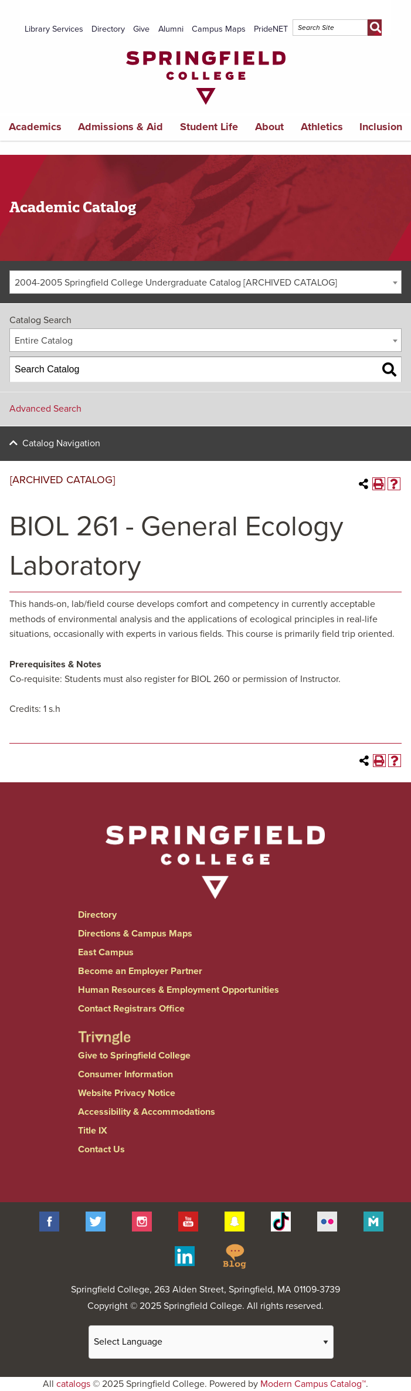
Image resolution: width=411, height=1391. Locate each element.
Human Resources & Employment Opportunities (178, 990)
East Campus (106, 952)
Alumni (171, 29)
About (269, 126)
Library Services (54, 29)
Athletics (322, 126)
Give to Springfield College (134, 1055)
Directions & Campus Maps (135, 933)
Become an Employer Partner (140, 971)
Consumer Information (125, 1074)
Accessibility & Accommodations (146, 1112)
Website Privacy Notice (126, 1093)
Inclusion (380, 126)
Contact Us (101, 1149)
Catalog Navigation (61, 443)
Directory (108, 29)
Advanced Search (45, 409)
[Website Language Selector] (211, 1342)
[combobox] (205, 282)
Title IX (92, 1130)
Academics (35, 126)
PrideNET (271, 29)
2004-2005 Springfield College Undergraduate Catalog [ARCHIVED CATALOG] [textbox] (176, 283)
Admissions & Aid (120, 126)
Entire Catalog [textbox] (44, 341)
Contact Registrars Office (131, 1009)
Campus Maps (219, 29)
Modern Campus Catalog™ (313, 1384)
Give (141, 29)
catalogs (73, 1384)
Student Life (209, 126)
